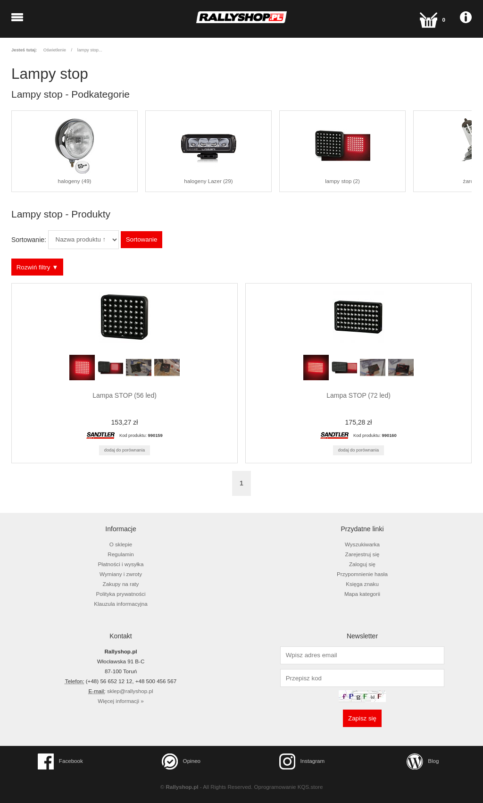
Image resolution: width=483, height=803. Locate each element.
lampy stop (88, 50)
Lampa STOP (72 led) (358, 395)
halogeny (74, 151)
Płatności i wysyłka (121, 564)
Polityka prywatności (120, 594)
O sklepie (120, 544)
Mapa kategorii (362, 594)
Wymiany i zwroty (121, 574)
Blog (423, 761)
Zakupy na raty (121, 584)
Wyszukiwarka (362, 544)
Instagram (302, 761)
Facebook (60, 761)
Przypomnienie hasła (362, 574)
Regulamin (121, 554)
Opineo (181, 761)
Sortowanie (142, 239)
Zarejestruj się (362, 554)
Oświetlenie (54, 50)
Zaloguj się (362, 564)
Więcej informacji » (120, 701)
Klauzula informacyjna (121, 604)
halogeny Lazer (208, 151)
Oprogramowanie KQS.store (288, 787)
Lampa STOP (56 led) (124, 395)
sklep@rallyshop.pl (130, 691)
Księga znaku (362, 584)
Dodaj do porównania (124, 450)
